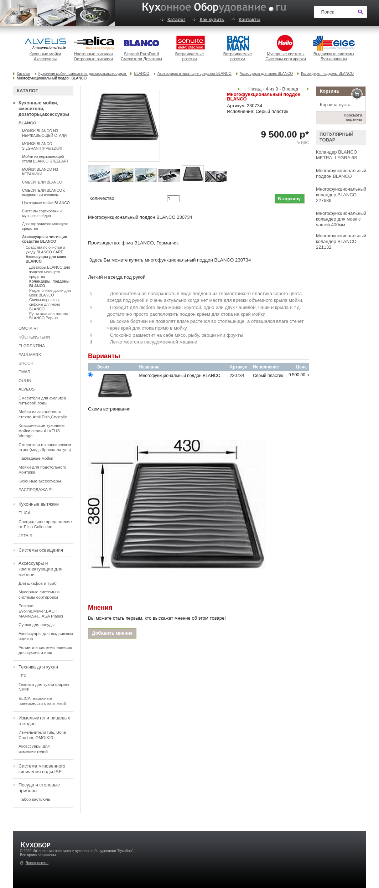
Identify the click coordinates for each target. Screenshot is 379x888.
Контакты (249, 19)
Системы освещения (41, 550)
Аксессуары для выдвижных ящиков (46, 636)
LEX (22, 675)
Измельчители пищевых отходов (44, 720)
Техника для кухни (38, 667)
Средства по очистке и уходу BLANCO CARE (45, 249)
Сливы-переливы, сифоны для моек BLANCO (44, 304)
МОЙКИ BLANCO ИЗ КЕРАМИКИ (40, 171)
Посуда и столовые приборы (39, 787)
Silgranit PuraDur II (141, 53)
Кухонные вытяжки (39, 504)
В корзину (289, 198)
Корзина (329, 91)
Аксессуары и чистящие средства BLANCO (194, 74)
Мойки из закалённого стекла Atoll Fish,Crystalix (43, 414)
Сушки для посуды (36, 624)
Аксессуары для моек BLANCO (266, 74)
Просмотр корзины (353, 117)
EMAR (25, 371)
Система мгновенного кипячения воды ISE (42, 768)
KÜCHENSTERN (34, 337)
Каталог (176, 19)
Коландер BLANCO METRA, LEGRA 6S (336, 154)
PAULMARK (30, 354)
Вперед (290, 89)
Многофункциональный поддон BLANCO (341, 173)
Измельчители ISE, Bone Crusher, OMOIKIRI (42, 734)
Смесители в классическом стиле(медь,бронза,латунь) (45, 447)
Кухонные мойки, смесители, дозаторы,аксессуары (82, 74)
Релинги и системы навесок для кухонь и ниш (45, 650)
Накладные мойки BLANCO (46, 203)
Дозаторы (152, 58)
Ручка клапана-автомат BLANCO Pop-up (49, 315)
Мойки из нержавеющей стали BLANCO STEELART (45, 158)
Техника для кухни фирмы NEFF (44, 687)
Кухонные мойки (45, 53)
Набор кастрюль (34, 799)
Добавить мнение (112, 633)
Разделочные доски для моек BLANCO (50, 292)
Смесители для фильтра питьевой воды (42, 400)
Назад (254, 89)
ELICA (25, 512)
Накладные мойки (36, 458)
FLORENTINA (32, 345)
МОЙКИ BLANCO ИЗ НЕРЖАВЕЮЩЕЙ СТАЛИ (44, 133)
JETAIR (25, 535)
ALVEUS (27, 389)
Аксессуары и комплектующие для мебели (40, 569)
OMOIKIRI (28, 328)
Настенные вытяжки (93, 53)
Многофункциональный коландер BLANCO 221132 (341, 241)
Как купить (211, 19)
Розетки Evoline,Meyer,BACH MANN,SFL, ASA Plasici (41, 610)
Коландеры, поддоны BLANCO (327, 74)
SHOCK (26, 363)
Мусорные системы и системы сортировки (39, 594)
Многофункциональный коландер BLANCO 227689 (341, 194)
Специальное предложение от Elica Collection (45, 524)
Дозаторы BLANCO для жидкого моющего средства (49, 272)
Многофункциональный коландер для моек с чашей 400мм (341, 219)
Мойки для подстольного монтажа (42, 469)
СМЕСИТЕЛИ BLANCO (42, 182)
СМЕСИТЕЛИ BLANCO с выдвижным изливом (43, 192)
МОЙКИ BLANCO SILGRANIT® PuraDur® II (44, 145)
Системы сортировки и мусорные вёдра (42, 213)
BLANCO (141, 74)
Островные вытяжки (93, 58)
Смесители (131, 58)
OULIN (25, 380)
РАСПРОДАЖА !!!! (36, 489)
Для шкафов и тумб (38, 583)
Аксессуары (45, 58)
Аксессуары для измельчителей (34, 748)
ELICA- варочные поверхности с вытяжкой (42, 701)
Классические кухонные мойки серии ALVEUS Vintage (41, 430)
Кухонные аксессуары (40, 481)
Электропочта (37, 863)
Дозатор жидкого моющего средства (45, 226)
